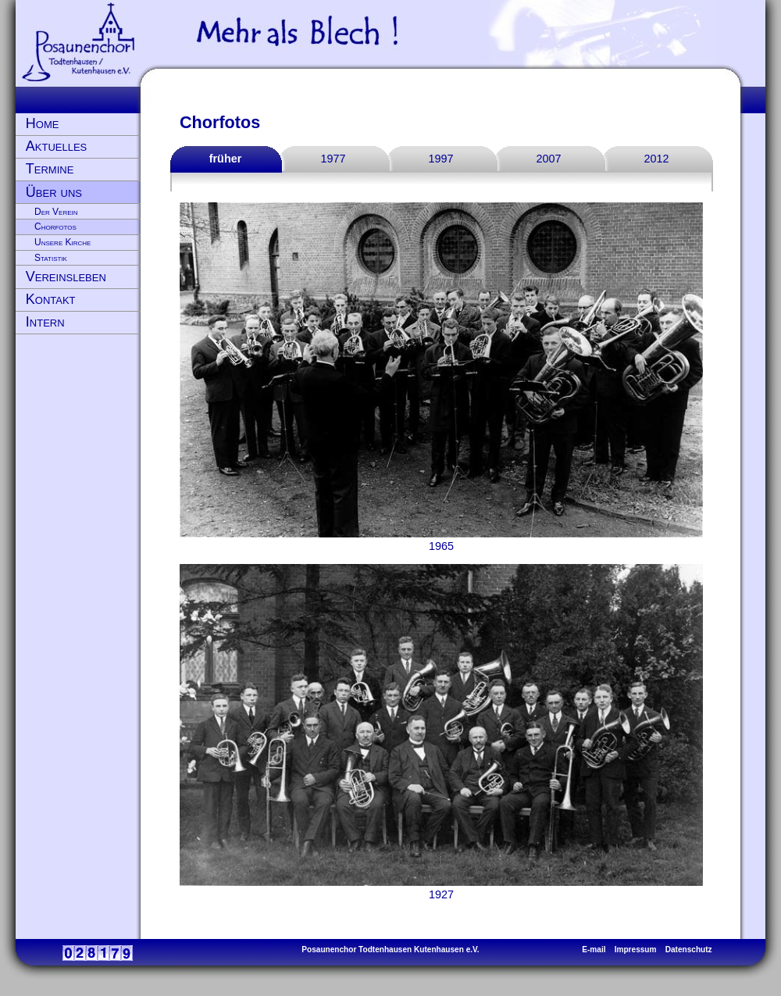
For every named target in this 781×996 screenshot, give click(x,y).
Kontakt (51, 299)
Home (42, 123)
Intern (45, 322)
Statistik (50, 257)
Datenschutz (688, 949)
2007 (548, 158)
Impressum (636, 949)
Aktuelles (56, 146)
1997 (440, 158)
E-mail (593, 949)
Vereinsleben (66, 276)
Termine (50, 169)
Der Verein (56, 211)
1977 (332, 158)
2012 (656, 158)
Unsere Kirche (62, 242)
